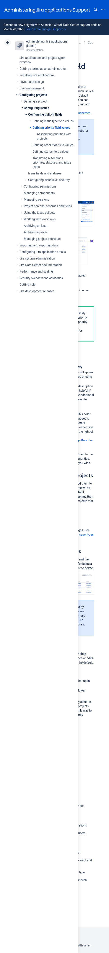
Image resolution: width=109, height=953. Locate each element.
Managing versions (36, 199)
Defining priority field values (51, 127)
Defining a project (35, 101)
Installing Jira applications (37, 75)
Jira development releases (37, 291)
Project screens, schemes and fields (48, 206)
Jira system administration (37, 258)
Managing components (39, 193)
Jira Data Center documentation (41, 265)
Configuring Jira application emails (43, 252)
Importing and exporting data (39, 245)
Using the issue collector (40, 212)
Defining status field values (50, 151)
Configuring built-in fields (45, 114)
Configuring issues (36, 108)
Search (95, 9)
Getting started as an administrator (43, 68)
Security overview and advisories (41, 278)
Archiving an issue (36, 225)
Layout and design (32, 82)
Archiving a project (36, 232)
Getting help (28, 284)
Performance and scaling (36, 271)
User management (32, 88)
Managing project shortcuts (42, 239)
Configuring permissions (40, 186)
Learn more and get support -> (46, 29)
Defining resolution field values (53, 145)
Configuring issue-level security (49, 180)
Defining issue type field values (53, 121)
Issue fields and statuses (44, 173)
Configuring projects (33, 95)
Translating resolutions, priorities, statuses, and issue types (52, 162)
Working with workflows (40, 219)
